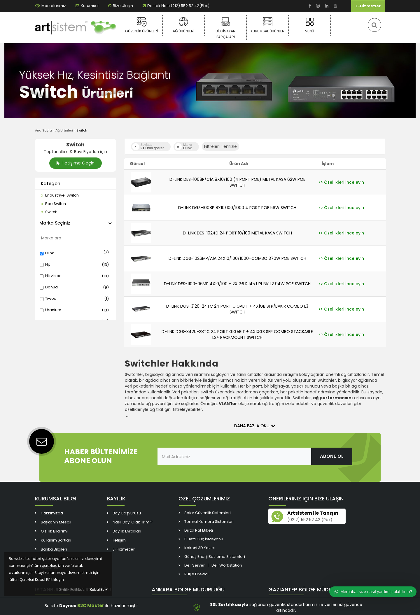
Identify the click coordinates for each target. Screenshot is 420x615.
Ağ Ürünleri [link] (183, 25)
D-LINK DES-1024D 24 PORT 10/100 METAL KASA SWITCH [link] (237, 233)
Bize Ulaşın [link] (120, 5)
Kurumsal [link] (87, 5)
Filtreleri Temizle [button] (220, 146)
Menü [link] (309, 25)
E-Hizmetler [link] (368, 6)
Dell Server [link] (194, 565)
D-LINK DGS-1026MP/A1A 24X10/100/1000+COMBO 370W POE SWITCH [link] (237, 258)
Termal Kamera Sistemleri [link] (209, 521)
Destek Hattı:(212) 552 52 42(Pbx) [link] (176, 5)
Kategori (50, 184)
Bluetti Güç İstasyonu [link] (203, 539)
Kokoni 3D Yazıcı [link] (199, 548)
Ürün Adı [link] (238, 164)
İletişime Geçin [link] (75, 163)
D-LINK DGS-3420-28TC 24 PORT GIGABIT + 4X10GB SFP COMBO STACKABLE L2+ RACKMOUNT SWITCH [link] (237, 334)
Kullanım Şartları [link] (56, 540)
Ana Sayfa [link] (43, 130)
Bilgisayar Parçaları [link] (225, 28)
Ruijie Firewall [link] (196, 574)
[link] (310, 6)
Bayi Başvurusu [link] (127, 513)
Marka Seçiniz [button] (75, 223)
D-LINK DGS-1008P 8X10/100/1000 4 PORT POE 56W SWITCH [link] (237, 208)
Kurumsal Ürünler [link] (267, 25)
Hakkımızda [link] (52, 513)
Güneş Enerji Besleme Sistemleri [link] (214, 556)
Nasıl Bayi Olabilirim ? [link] (133, 522)
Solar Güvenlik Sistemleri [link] (207, 513)
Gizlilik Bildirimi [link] (54, 531)
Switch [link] (81, 130)
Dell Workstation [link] (226, 565)
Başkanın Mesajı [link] (56, 522)
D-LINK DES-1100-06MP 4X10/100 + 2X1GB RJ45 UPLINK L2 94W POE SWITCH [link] (237, 284)
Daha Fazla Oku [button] (254, 426)
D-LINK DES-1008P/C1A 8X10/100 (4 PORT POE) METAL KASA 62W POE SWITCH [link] (237, 182)
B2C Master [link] (90, 605)
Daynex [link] (67, 606)
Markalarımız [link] (50, 5)
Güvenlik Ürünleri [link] (141, 25)
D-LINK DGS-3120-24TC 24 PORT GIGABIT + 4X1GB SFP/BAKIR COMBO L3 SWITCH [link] (237, 309)
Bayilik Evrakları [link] (127, 531)
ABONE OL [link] (332, 456)
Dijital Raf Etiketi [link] (198, 530)
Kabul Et (99, 589)
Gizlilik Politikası (72, 589)
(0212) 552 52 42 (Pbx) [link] (309, 520)
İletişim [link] (119, 540)
